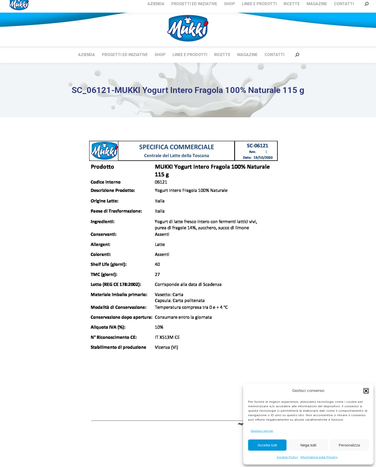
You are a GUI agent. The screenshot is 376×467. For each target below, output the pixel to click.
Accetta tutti (267, 445)
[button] (366, 390)
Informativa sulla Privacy (319, 457)
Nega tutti (308, 445)
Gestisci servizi (262, 430)
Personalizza (349, 445)
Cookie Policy (287, 457)
